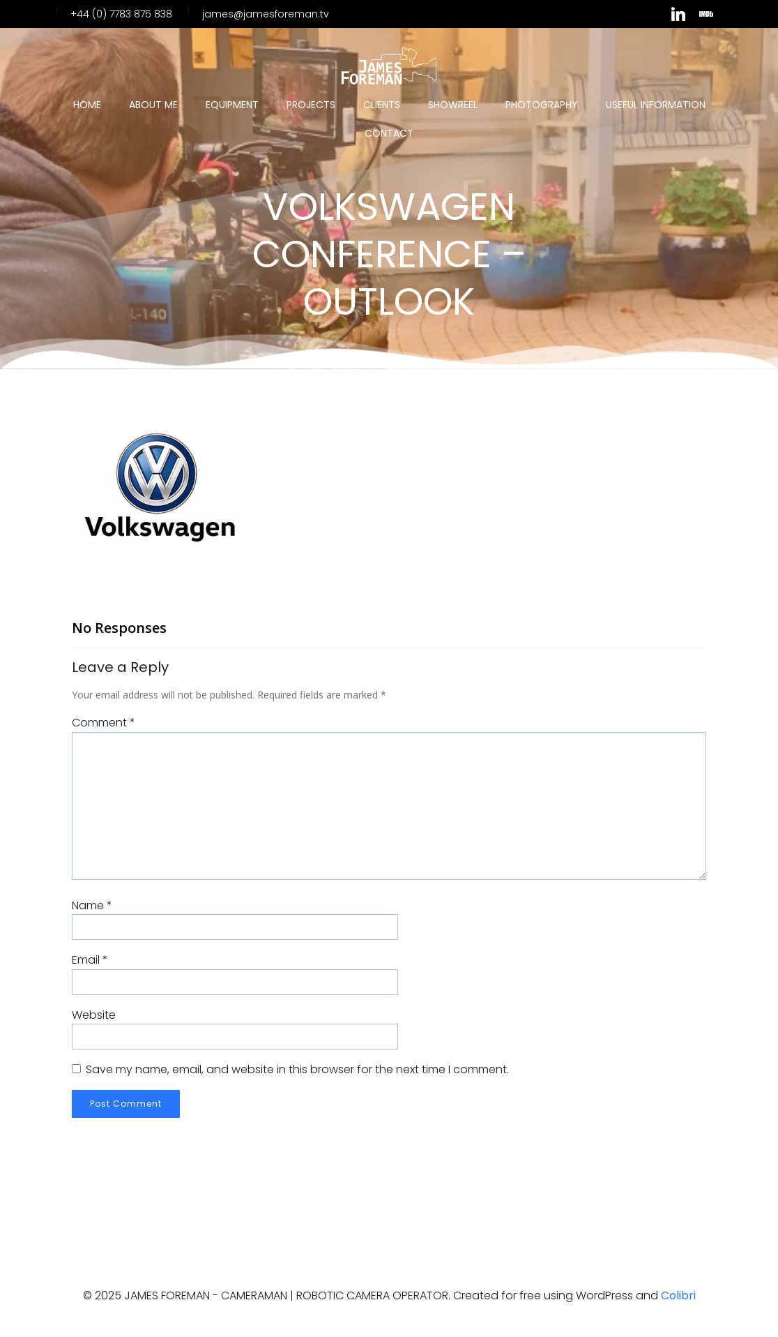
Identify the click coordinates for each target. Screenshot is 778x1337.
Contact (389, 133)
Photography (541, 105)
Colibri (678, 1295)
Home (87, 105)
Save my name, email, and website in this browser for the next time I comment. (297, 1069)
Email (90, 960)
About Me (153, 105)
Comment (103, 723)
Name (92, 905)
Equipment (232, 105)
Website (94, 1015)
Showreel (453, 105)
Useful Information (655, 105)
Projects (311, 105)
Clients (381, 105)
